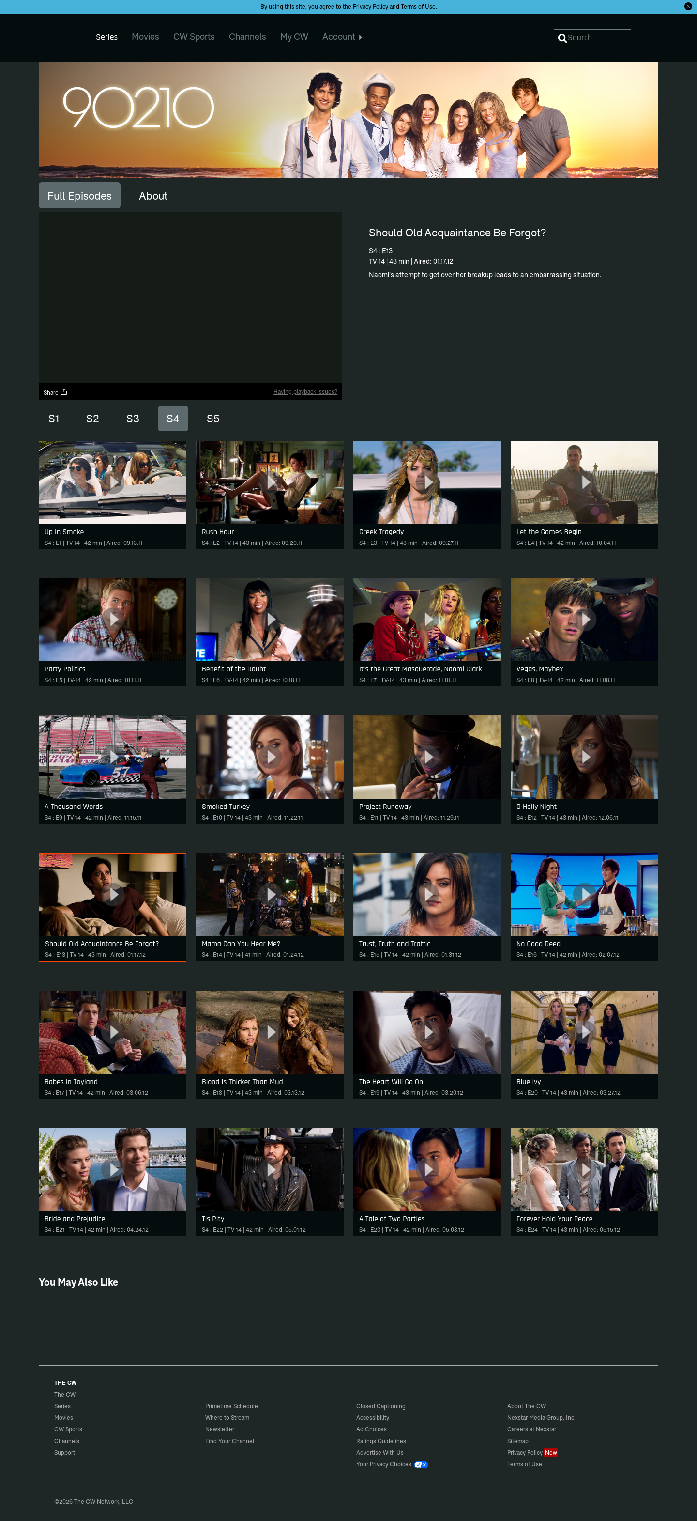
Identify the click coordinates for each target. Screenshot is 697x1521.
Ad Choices (371, 1429)
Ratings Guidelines (381, 1440)
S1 (53, 418)
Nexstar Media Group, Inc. (541, 1417)
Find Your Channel (229, 1440)
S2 (92, 418)
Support (64, 1452)
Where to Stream (227, 1417)
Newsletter (219, 1429)
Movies (63, 1417)
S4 (173, 418)
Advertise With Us (380, 1452)
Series (62, 1406)
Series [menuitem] (107, 37)
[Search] (592, 37)
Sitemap (518, 1440)
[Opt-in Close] (688, 6)
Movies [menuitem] (145, 36)
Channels (66, 1440)
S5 (213, 418)
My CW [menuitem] (294, 36)
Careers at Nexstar (531, 1429)
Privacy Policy (370, 6)
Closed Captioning (381, 1406)
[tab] (80, 195)
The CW (58, 34)
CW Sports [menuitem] (194, 36)
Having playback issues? (305, 391)
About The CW (526, 1406)
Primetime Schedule (231, 1406)
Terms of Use (418, 6)
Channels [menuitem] (247, 36)
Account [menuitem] (342, 36)
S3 (132, 418)
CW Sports (68, 1429)
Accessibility (372, 1417)
